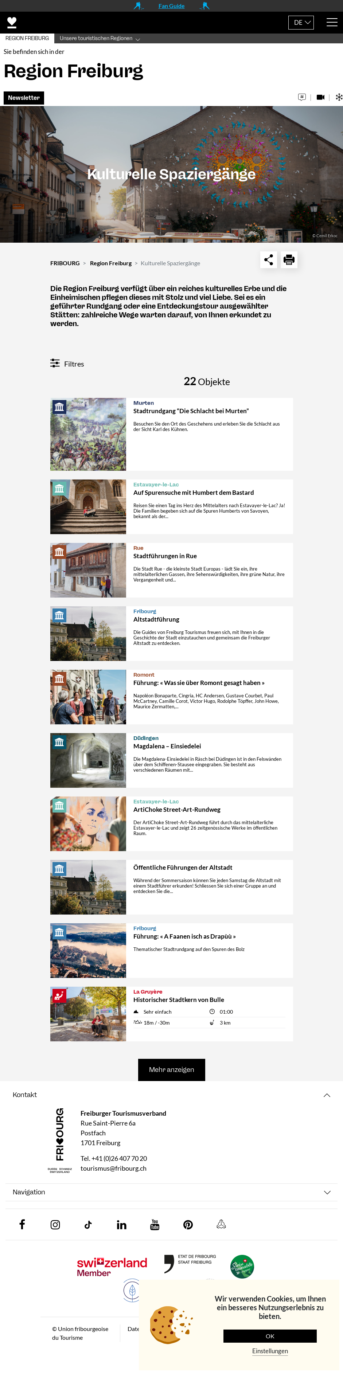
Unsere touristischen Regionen (96, 38)
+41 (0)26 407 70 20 (119, 1158)
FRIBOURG (65, 262)
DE (298, 22)
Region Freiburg (111, 262)
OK (270, 1335)
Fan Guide (172, 5)
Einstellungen (270, 1351)
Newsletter (24, 97)
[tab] (171, 1095)
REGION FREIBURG (27, 38)
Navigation (29, 1192)
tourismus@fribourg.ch (114, 1168)
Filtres (67, 363)
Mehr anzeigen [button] (171, 1070)
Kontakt (25, 1095)
